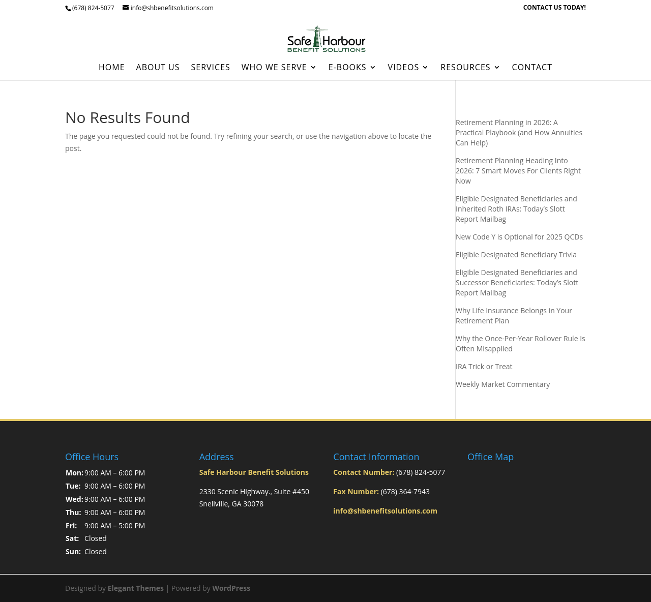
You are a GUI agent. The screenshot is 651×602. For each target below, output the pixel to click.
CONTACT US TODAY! (554, 8)
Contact (532, 68)
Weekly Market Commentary (503, 384)
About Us (158, 68)
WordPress (231, 588)
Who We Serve (274, 68)
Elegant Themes (136, 588)
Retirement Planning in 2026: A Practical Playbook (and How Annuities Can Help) (519, 132)
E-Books (348, 68)
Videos (404, 68)
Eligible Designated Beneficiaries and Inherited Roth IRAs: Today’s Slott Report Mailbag (516, 209)
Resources (465, 68)
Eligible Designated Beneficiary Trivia (516, 254)
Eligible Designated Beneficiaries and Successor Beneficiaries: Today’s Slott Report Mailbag (517, 282)
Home (112, 68)
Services (210, 68)
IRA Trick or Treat (484, 366)
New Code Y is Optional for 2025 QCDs (519, 237)
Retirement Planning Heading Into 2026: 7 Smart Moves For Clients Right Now (518, 171)
